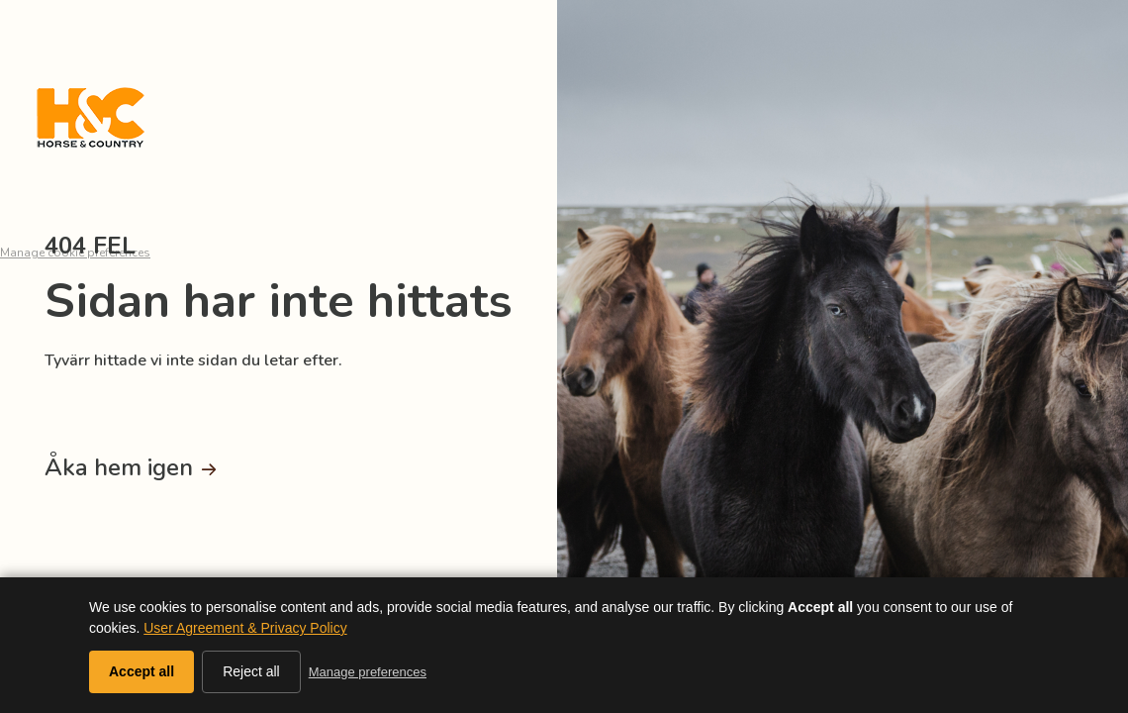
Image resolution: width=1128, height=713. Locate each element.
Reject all (251, 671)
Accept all (141, 671)
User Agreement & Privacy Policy (244, 628)
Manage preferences (367, 671)
